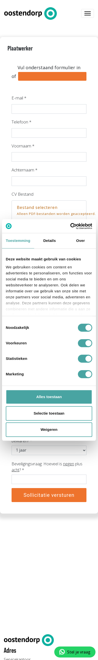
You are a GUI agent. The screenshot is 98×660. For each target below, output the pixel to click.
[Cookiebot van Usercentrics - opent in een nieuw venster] (70, 226)
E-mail (19, 98)
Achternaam (24, 170)
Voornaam (23, 146)
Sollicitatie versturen (49, 495)
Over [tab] (80, 240)
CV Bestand (22, 194)
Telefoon (21, 122)
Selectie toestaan (49, 413)
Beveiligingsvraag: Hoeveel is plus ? (47, 467)
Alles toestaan (49, 397)
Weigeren (48, 429)
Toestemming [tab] (18, 240)
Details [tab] (49, 240)
